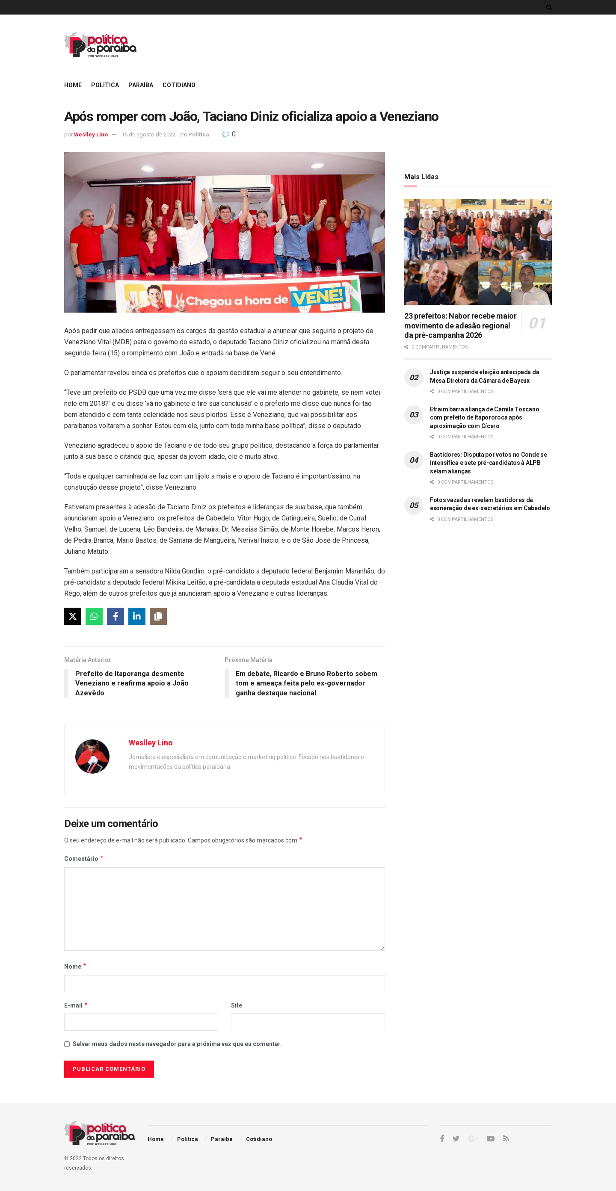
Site (236, 1005)
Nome (75, 966)
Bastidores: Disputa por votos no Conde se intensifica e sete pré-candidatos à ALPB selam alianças (488, 463)
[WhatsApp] (94, 616)
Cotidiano (179, 85)
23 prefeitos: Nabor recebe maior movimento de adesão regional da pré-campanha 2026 (460, 325)
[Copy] (158, 616)
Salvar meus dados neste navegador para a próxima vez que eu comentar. (177, 1043)
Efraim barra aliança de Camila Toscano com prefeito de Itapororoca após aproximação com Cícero (484, 417)
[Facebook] (115, 616)
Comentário (84, 858)
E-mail (76, 1005)
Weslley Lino (91, 134)
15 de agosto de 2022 (148, 134)
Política (105, 85)
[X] (72, 616)
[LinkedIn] (136, 616)
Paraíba (140, 85)
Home (73, 85)
